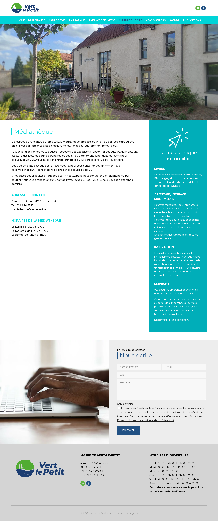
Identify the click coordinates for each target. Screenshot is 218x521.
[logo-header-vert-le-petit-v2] (25, 8)
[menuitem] (21, 20)
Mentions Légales (127, 513)
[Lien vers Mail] (197, 8)
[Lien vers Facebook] (203, 8)
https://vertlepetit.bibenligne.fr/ (171, 319)
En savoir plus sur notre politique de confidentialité (145, 420)
